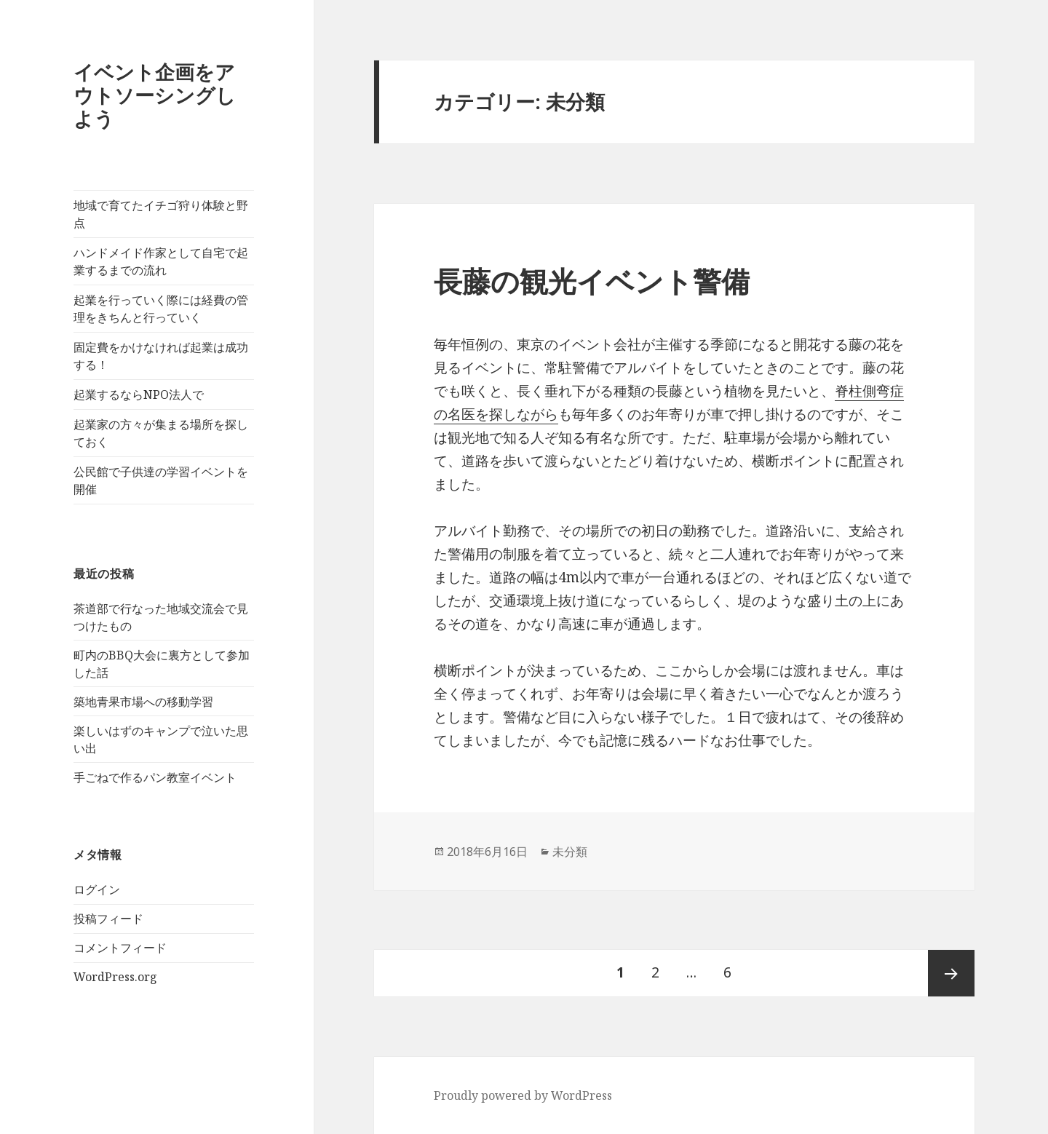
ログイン (97, 889)
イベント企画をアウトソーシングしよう (155, 95)
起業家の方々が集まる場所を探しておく (161, 433)
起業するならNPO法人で (139, 394)
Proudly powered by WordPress (523, 1095)
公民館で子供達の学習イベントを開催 (161, 480)
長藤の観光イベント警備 (592, 280)
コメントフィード (120, 948)
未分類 (569, 852)
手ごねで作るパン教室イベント (155, 777)
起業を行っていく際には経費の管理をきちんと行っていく (161, 308)
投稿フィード (108, 919)
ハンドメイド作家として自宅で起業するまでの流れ (161, 261)
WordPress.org (115, 977)
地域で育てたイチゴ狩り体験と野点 (161, 214)
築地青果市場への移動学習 (143, 702)
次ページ (951, 973)
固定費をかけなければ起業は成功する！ (161, 356)
